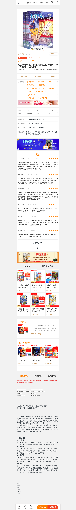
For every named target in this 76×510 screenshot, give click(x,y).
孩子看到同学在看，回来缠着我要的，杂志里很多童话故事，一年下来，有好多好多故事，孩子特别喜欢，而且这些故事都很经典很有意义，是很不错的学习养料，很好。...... (38, 223)
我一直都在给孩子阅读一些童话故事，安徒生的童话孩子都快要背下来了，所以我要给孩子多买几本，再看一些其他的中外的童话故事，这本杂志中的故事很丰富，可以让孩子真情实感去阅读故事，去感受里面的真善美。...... (38, 196)
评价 (41, 3)
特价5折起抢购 (42, 98)
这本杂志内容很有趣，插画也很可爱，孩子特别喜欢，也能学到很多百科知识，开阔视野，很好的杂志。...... (38, 210)
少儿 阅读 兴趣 (30, 127)
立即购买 (53, 507)
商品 (29, 3)
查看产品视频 (37, 49)
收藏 (52, 54)
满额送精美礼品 (41, 91)
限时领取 (42, 85)
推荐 (47, 3)
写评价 (38, 248)
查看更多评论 (38, 243)
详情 (35, 3)
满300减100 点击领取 (44, 82)
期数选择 (23, 76)
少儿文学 (42, 127)
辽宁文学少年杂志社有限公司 (35, 119)
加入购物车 (42, 507)
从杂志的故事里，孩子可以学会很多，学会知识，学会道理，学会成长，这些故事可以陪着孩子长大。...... (38, 235)
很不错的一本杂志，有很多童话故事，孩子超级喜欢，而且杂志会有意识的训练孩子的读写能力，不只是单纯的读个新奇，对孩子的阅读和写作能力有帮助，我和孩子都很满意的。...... (38, 181)
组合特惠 (38, 76)
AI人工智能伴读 (48, 88)
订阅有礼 (52, 76)
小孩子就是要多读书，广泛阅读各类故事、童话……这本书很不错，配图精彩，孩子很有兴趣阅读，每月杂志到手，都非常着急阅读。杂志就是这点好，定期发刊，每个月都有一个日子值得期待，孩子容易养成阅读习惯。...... (38, 166)
